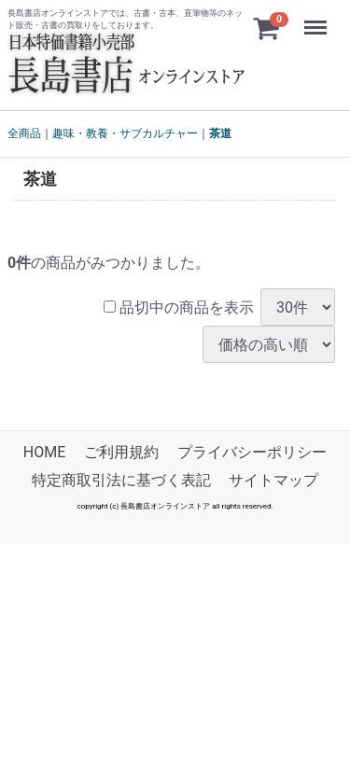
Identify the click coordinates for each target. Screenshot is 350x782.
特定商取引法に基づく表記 (121, 481)
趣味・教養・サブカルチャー (125, 133)
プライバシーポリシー (252, 453)
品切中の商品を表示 (179, 307)
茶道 (220, 133)
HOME (44, 453)
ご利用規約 (121, 453)
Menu (317, 18)
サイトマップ (273, 481)
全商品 (24, 133)
